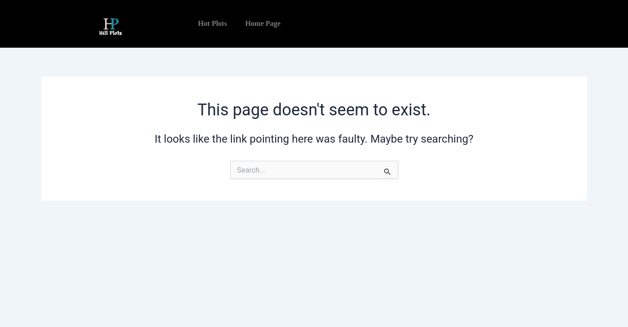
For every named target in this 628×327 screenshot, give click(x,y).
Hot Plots (212, 23)
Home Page (263, 23)
